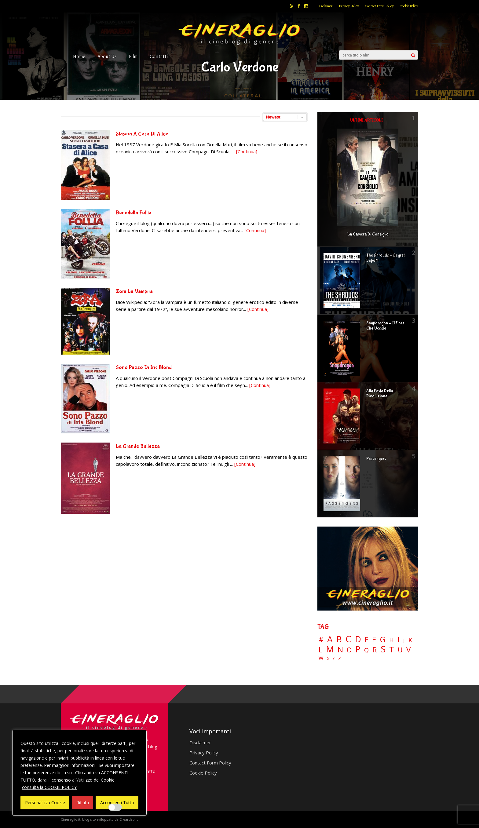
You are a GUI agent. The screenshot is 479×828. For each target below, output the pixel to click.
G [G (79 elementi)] (383, 639)
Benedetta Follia (134, 213)
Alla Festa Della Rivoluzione (379, 393)
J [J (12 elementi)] (404, 640)
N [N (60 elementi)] (340, 649)
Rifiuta (82, 802)
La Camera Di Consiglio (368, 234)
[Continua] (246, 151)
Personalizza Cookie (45, 802)
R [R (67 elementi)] (374, 650)
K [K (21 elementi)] (410, 640)
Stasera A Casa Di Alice (142, 134)
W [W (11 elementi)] (321, 658)
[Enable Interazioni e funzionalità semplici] (115, 807)
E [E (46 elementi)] (366, 640)
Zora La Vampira (134, 291)
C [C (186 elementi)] (348, 639)
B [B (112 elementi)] (339, 639)
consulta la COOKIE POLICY (49, 787)
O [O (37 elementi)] (349, 650)
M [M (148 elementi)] (330, 649)
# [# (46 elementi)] (321, 640)
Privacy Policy (349, 6)
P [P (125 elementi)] (357, 649)
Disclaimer (325, 6)
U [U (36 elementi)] (400, 650)
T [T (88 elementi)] (391, 650)
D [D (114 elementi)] (358, 639)
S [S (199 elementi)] (383, 649)
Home (79, 56)
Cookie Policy (409, 6)
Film (133, 56)
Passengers (376, 458)
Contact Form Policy (379, 6)
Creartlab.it (128, 819)
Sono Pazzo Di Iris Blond (144, 367)
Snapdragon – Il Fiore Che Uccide (385, 326)
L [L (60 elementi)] (320, 649)
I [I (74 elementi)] (398, 639)
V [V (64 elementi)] (408, 649)
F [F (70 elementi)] (374, 640)
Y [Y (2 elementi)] (334, 659)
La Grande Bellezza (138, 446)
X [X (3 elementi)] (328, 659)
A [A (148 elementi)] (330, 639)
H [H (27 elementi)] (391, 640)
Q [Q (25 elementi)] (366, 650)
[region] (79, 773)
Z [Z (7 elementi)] (339, 658)
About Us (107, 56)
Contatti (159, 56)
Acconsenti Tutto (117, 802)
